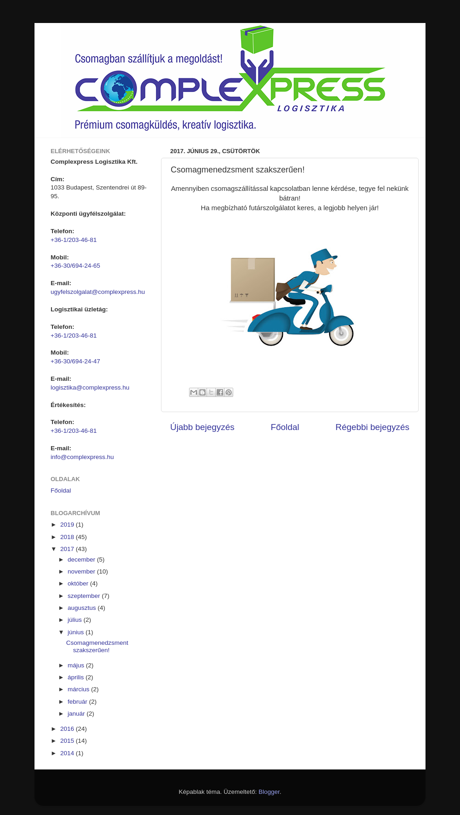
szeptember (85, 595)
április (77, 677)
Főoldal (285, 427)
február (78, 701)
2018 (68, 537)
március (79, 689)
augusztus (83, 607)
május (77, 665)
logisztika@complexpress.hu (90, 387)
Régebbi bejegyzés (372, 427)
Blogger (269, 791)
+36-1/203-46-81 (74, 239)
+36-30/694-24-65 (75, 265)
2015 (68, 740)
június (77, 632)
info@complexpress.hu (82, 456)
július (76, 619)
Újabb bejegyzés (202, 427)
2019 (68, 524)
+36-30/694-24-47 (75, 361)
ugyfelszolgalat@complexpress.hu (98, 291)
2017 (68, 548)
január (77, 713)
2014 (68, 753)
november (82, 571)
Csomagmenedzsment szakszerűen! (97, 646)
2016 (68, 728)
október (79, 583)
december (82, 559)
